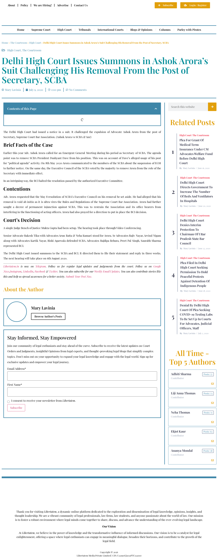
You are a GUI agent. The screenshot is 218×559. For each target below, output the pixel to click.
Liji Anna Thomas (183, 393)
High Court (64, 29)
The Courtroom (18, 42)
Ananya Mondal (182, 450)
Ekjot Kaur (178, 431)
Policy (24, 5)
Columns (164, 29)
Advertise (63, 5)
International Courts (110, 29)
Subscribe (16, 407)
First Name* (14, 384)
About (11, 5)
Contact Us (81, 5)
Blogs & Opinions (141, 29)
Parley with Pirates (189, 29)
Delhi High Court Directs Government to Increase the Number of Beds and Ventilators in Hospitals (196, 191)
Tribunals (85, 29)
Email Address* (16, 368)
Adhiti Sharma (181, 373)
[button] (156, 108)
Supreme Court (40, 29)
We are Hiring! (43, 5)
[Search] (212, 107)
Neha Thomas (180, 412)
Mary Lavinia (189, 168)
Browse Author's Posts (48, 316)
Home (20, 29)
